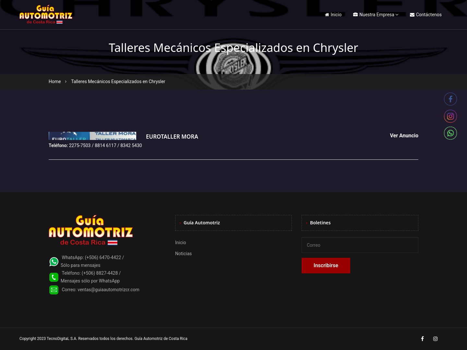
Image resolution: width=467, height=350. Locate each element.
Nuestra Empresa (373, 14)
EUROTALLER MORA (172, 136)
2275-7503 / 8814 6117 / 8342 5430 (105, 145)
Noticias (183, 253)
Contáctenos (426, 14)
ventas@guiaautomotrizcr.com (108, 289)
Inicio (333, 14)
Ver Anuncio (404, 135)
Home (55, 81)
